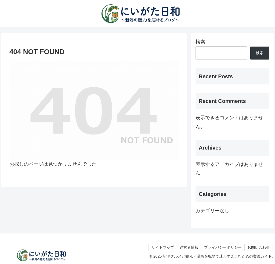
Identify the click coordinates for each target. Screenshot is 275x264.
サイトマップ (162, 247)
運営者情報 (189, 247)
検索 (200, 41)
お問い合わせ (258, 247)
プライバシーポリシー (223, 247)
